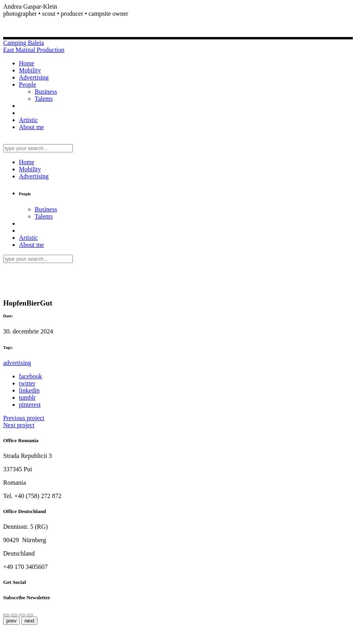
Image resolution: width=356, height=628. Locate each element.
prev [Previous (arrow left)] (11, 621)
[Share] (6, 615)
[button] (178, 13)
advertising (17, 362)
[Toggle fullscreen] (30, 615)
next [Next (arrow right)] (29, 621)
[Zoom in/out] (22, 615)
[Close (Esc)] (14, 615)
